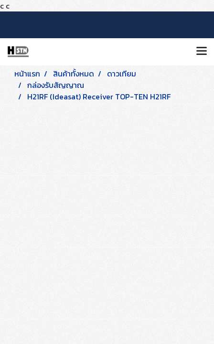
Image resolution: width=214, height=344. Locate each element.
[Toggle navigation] (201, 51)
